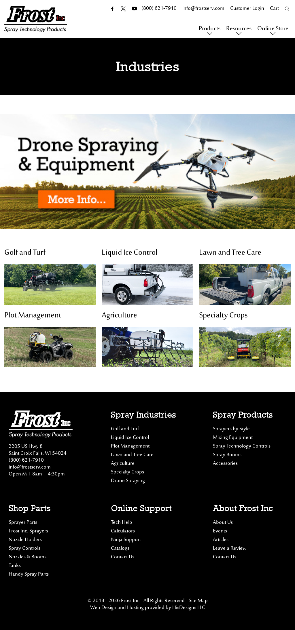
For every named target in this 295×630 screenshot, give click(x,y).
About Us (223, 522)
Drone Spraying (128, 481)
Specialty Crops (223, 315)
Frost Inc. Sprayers (28, 531)
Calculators (123, 531)
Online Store (272, 29)
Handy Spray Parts (29, 574)
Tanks (15, 565)
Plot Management (32, 315)
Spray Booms (227, 455)
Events (220, 531)
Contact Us (122, 557)
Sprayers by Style (231, 429)
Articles (220, 540)
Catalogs (120, 548)
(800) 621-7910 (26, 460)
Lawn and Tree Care (230, 253)
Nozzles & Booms (27, 557)
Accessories (225, 463)
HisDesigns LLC (188, 607)
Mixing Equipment (233, 437)
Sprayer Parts (23, 522)
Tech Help (121, 522)
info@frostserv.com (30, 467)
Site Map (198, 601)
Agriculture (119, 315)
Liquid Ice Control (130, 253)
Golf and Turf (25, 253)
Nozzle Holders (25, 540)
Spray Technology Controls (242, 446)
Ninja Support (126, 540)
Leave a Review (229, 548)
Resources (238, 29)
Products (209, 29)
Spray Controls (24, 548)
